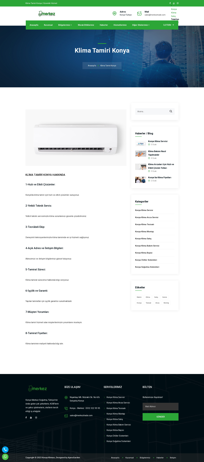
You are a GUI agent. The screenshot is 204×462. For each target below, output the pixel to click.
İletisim (168, 25)
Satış (156, 297)
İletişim (173, 458)
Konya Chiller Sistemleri (146, 260)
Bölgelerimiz (64, 25)
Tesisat (148, 303)
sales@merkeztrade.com (155, 15)
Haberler (104, 25)
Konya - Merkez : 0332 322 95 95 (85, 408)
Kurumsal (48, 25)
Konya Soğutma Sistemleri (147, 267)
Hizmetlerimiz (120, 25)
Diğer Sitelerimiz (140, 25)
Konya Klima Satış (174, 12)
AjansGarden (74, 457)
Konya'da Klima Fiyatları (159, 177)
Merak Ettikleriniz (86, 25)
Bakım (139, 297)
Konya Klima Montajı (144, 231)
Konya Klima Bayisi (143, 253)
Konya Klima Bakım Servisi (147, 246)
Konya (139, 303)
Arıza (157, 303)
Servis (164, 297)
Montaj (166, 303)
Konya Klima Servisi (157, 141)
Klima (148, 297)
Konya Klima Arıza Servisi (146, 217)
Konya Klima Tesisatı (144, 224)
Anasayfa (34, 25)
